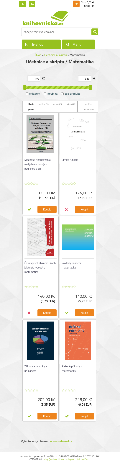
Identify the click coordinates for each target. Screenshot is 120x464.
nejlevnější (44, 104)
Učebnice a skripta (55, 55)
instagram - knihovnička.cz (78, 459)
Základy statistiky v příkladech (35, 368)
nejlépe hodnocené (89, 106)
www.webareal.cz (61, 441)
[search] (94, 31)
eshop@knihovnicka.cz (53, 459)
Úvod (38, 55)
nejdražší (57, 104)
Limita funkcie (70, 160)
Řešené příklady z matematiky (72, 368)
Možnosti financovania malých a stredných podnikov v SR (37, 164)
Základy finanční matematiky (71, 265)
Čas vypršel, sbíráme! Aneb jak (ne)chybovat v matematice (40, 267)
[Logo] (46, 18)
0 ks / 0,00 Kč (87, 2)
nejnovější (70, 104)
